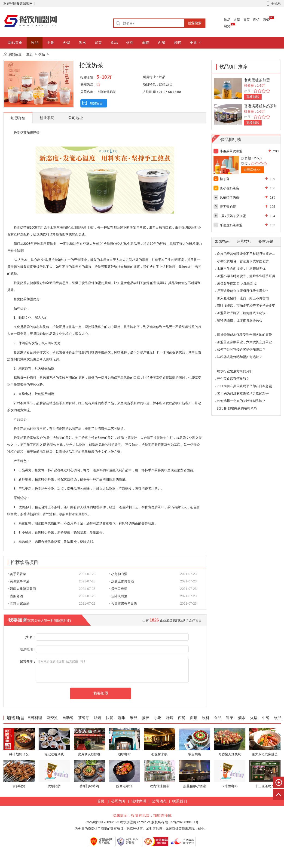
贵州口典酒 (118, 589)
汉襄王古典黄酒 (121, 581)
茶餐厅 (83, 718)
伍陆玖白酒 (118, 596)
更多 (193, 43)
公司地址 (75, 118)
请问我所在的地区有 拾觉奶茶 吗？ (112, 670)
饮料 (130, 43)
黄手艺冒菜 (17, 574)
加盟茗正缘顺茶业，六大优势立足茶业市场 (247, 342)
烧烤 (227, 26)
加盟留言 (96, 103)
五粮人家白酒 (18, 603)
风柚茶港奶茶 (229, 197)
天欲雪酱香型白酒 (123, 603)
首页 (100, 801)
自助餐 (67, 718)
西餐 (266, 19)
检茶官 (224, 179)
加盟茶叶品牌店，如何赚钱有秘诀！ (243, 313)
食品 (114, 43)
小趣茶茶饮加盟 (231, 151)
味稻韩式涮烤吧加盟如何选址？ (239, 357)
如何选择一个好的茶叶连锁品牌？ (241, 401)
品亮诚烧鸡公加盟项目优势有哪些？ (243, 291)
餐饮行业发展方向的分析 (235, 371)
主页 (29, 54)
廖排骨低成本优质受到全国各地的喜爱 (244, 335)
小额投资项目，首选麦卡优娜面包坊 (243, 261)
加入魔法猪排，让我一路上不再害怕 (243, 298)
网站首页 (15, 43)
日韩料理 (34, 718)
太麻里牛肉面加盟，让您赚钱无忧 (241, 268)
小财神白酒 (118, 574)
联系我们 (179, 801)
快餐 (109, 718)
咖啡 (121, 718)
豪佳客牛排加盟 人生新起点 (237, 283)
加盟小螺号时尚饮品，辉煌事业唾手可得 (246, 276)
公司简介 (118, 801)
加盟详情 (18, 118)
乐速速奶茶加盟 (231, 225)
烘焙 (97, 718)
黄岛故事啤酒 (18, 581)
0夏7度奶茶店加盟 (233, 216)
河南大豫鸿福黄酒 (22, 589)
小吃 (157, 718)
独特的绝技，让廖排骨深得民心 (239, 320)
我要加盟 (252, 96)
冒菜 (246, 19)
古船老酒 (15, 596)
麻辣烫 (52, 718)
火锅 (237, 19)
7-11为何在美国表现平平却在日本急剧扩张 (247, 386)
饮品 (227, 19)
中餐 (50, 43)
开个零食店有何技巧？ (233, 378)
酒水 (82, 43)
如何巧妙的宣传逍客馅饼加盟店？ (241, 349)
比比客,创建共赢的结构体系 (237, 408)
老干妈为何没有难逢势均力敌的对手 (243, 393)
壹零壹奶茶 (228, 206)
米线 (133, 718)
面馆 (256, 19)
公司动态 (159, 801)
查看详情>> (252, 170)
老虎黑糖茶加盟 (257, 80)
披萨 (145, 718)
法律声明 (138, 801)
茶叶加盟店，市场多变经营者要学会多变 (246, 305)
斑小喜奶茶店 (229, 188)
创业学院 (47, 118)
